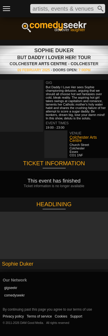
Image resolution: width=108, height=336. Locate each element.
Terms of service (39, 316)
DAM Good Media (31, 322)
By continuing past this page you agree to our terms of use (47, 309)
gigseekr (10, 288)
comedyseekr (14, 295)
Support (76, 316)
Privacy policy (13, 316)
